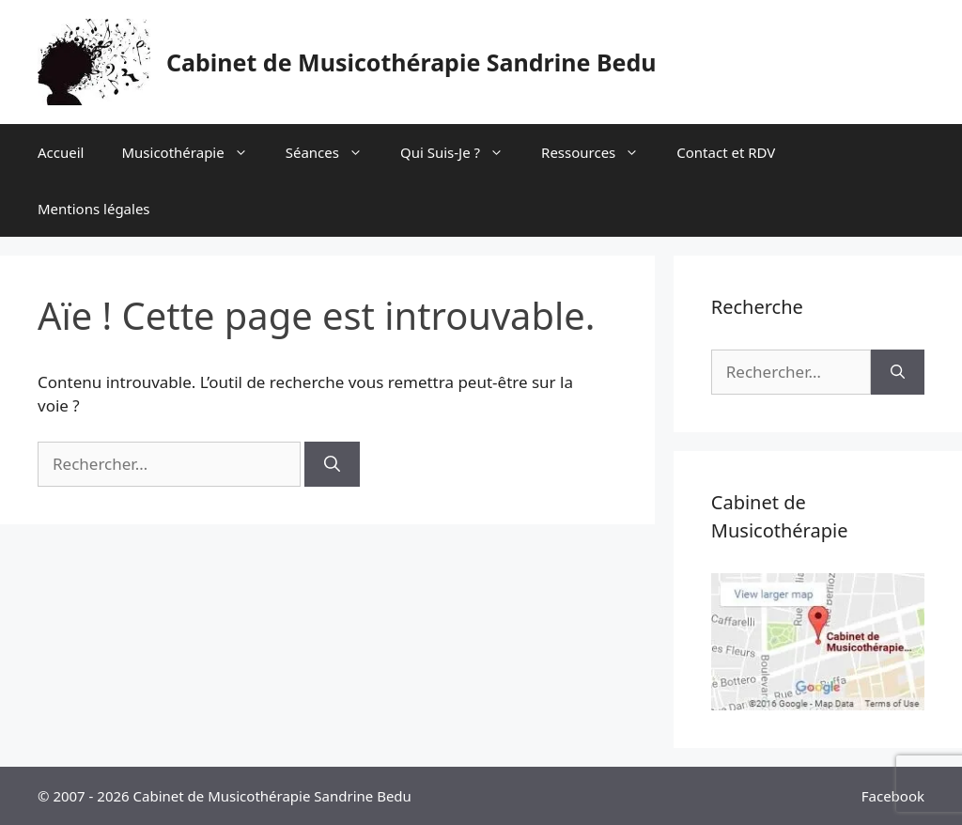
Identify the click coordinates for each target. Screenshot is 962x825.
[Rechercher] (332, 464)
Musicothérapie (193, 152)
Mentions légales (94, 208)
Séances (333, 152)
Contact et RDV (725, 152)
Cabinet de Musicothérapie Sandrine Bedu (411, 62)
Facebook (892, 795)
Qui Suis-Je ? (461, 152)
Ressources (599, 152)
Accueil (61, 152)
